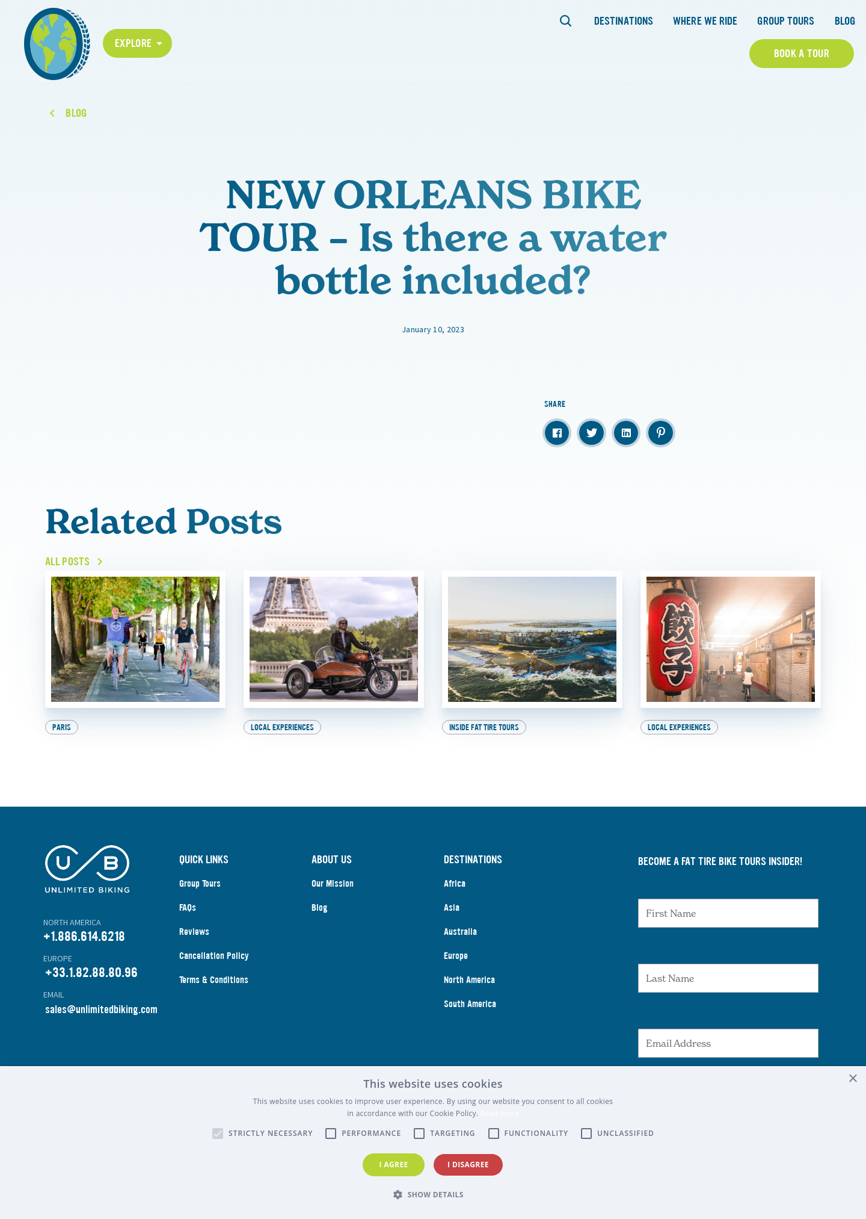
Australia (460, 931)
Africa (454, 883)
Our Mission (333, 883)
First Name (665, 887)
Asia (451, 907)
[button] (433, 1195)
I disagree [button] (468, 1164)
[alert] (433, 1142)
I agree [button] (393, 1164)
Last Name (664, 952)
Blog (845, 21)
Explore (133, 43)
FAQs (187, 907)
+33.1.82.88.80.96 (91, 972)
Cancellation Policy (214, 955)
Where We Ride (705, 21)
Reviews (194, 931)
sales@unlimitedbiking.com (101, 1009)
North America (469, 979)
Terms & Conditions (213, 979)
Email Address (674, 1017)
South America (470, 1003)
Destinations (623, 21)
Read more (500, 1113)
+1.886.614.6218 (84, 936)
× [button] (852, 1079)
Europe (456, 955)
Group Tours (785, 21)
